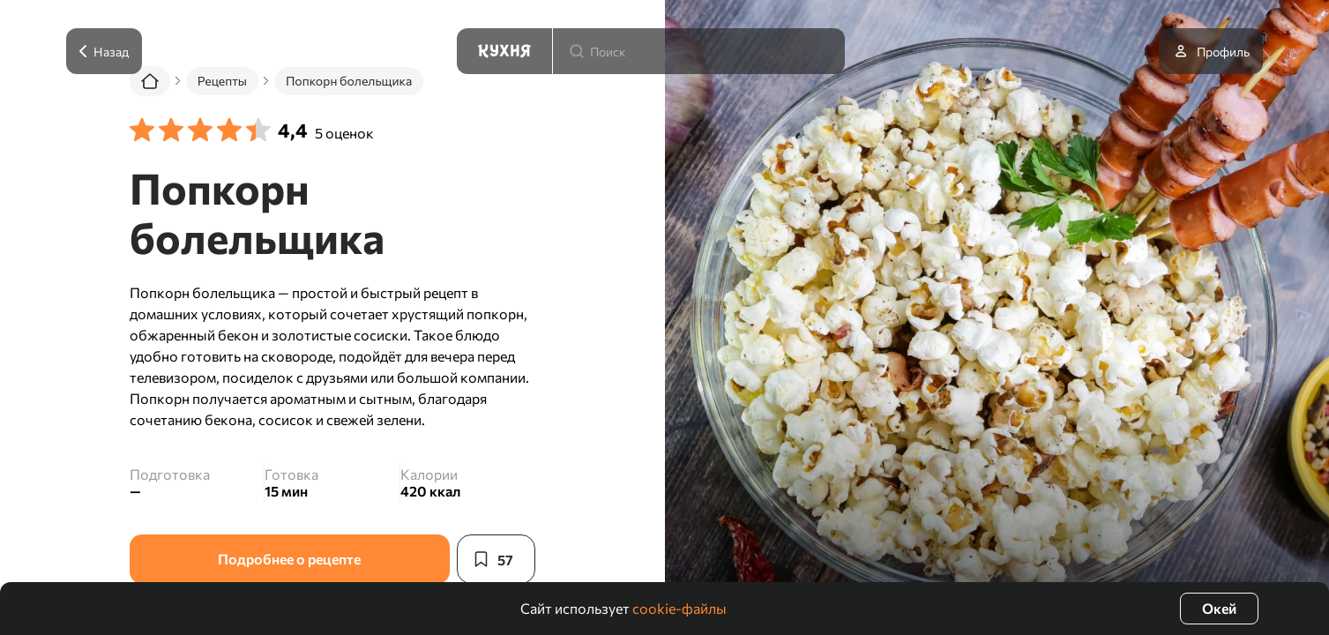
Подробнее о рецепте (289, 558)
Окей (1219, 608)
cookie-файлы (679, 608)
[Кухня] (504, 51)
